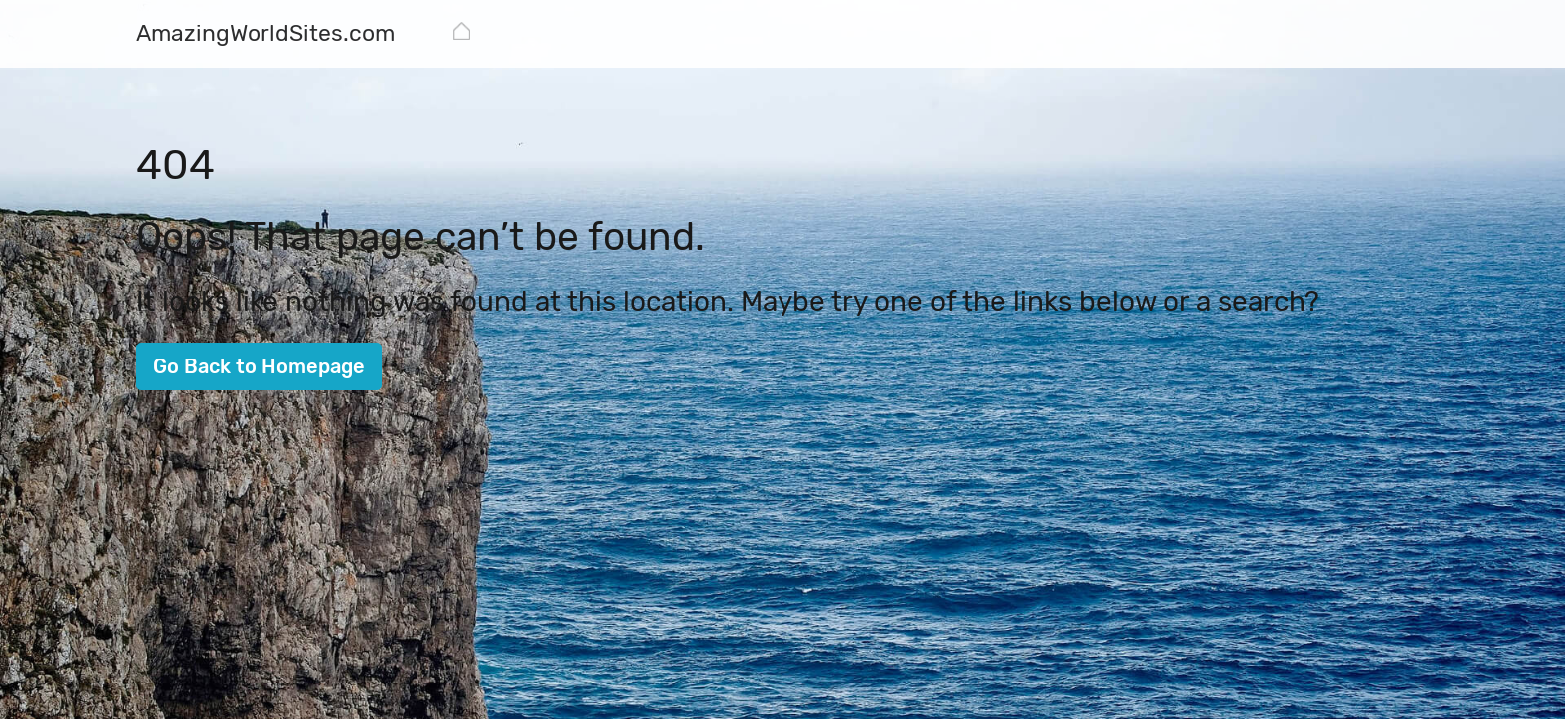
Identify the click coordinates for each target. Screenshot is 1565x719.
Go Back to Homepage (259, 366)
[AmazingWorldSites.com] (265, 35)
